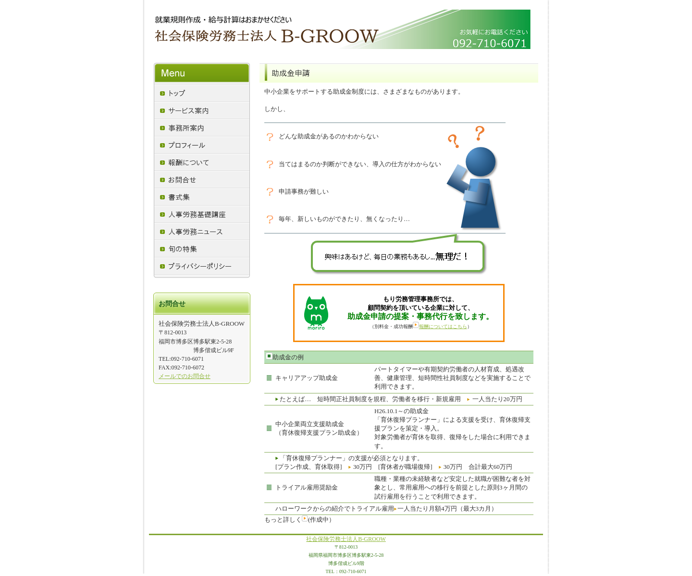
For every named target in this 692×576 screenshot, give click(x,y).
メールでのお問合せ (184, 376)
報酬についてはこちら (440, 326)
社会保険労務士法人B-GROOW (346, 539)
